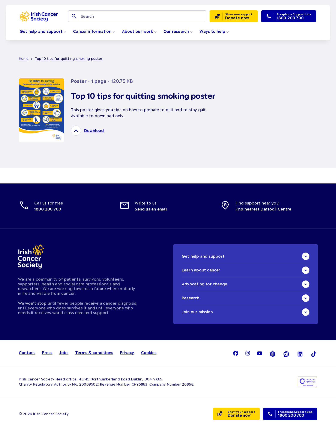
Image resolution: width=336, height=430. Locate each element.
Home (24, 58)
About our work (139, 31)
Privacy (127, 352)
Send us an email (151, 209)
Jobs (63, 352)
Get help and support (43, 31)
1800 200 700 (47, 209)
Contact (27, 352)
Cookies (148, 352)
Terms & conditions (94, 352)
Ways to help (214, 31)
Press (47, 352)
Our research (178, 31)
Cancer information (94, 31)
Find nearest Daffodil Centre (263, 209)
